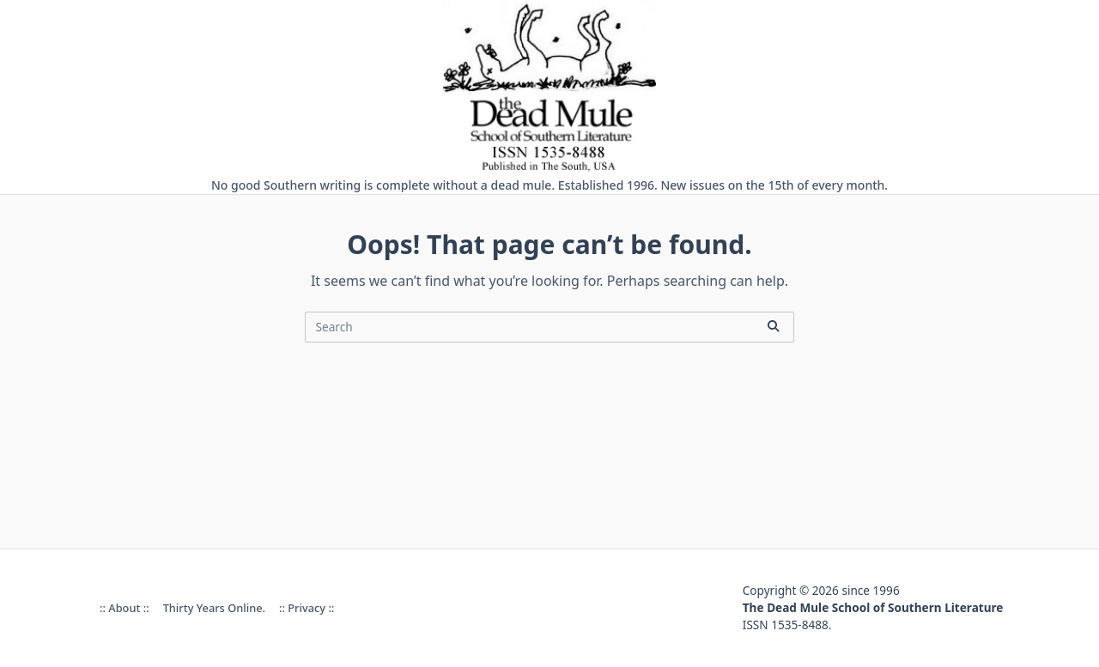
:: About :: (124, 607)
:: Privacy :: (306, 607)
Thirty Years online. (214, 607)
